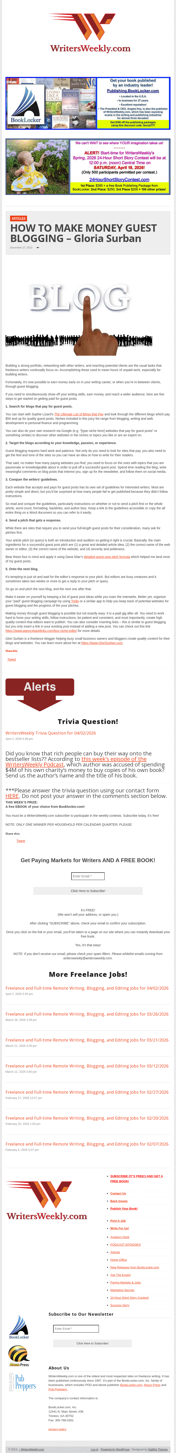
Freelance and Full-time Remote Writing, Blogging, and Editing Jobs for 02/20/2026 (87, 1118)
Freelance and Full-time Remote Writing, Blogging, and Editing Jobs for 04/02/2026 (87, 988)
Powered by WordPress (115, 1449)
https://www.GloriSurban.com (102, 643)
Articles (18, 218)
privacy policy (57, 1429)
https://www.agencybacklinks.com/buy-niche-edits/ (41, 631)
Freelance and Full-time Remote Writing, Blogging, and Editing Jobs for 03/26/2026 (87, 1014)
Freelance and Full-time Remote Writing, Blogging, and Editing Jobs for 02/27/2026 (87, 1092)
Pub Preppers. (58, 1389)
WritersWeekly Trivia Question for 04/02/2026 (51, 733)
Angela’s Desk (119, 1237)
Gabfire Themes (158, 1449)
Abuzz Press (152, 1385)
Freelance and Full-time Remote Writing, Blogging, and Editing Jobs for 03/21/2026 (87, 1040)
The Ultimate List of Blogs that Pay (79, 414)
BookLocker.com (131, 1385)
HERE (12, 796)
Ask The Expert (120, 1275)
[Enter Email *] (88, 876)
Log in (94, 1449)
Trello (75, 601)
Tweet (11, 659)
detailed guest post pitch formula (107, 557)
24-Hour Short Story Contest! (129, 1297)
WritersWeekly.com (31, 1449)
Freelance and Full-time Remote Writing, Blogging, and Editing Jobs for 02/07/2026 (87, 1144)
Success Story (119, 1305)
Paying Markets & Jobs (125, 1282)
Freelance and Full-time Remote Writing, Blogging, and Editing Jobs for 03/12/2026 (87, 1066)
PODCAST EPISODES (125, 1244)
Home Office (118, 1260)
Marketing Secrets (122, 1290)
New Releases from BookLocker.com (134, 1267)
